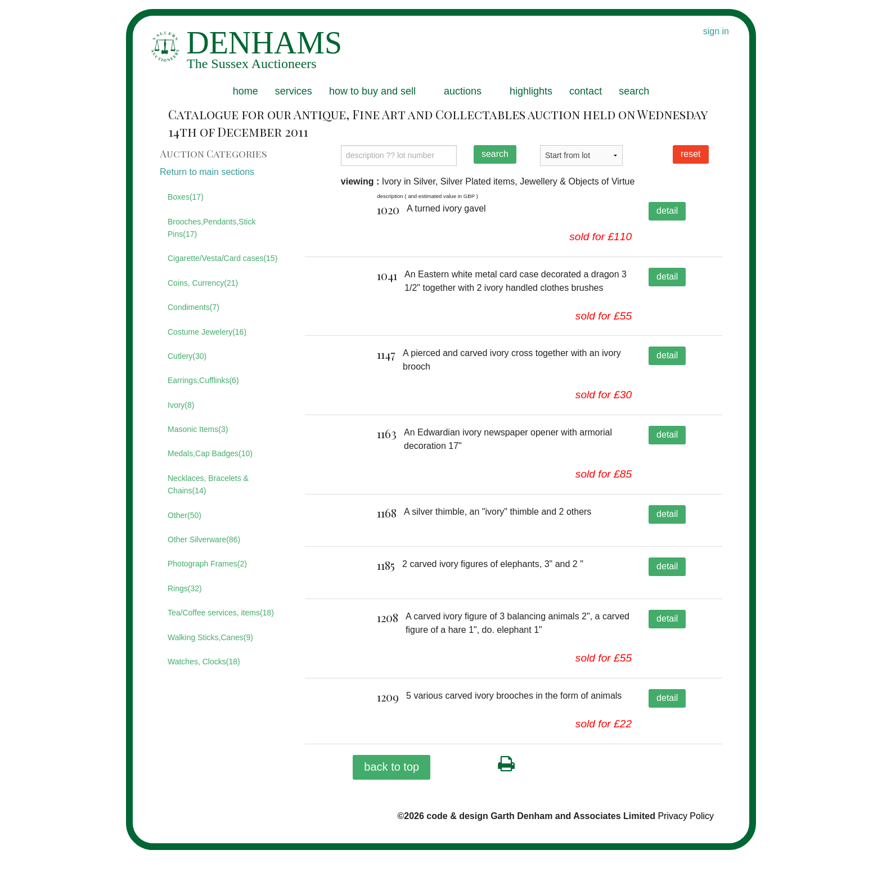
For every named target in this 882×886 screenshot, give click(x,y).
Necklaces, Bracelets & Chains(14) (208, 484)
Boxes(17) (186, 196)
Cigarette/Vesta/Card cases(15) (222, 258)
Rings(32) (185, 588)
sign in (716, 31)
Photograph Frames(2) (207, 563)
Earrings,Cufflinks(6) (203, 380)
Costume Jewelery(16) (207, 331)
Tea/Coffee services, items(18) (221, 612)
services (293, 91)
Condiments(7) (193, 307)
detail (667, 210)
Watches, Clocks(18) (204, 661)
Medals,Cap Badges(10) (210, 453)
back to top (391, 802)
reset (691, 154)
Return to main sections (207, 172)
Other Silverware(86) (204, 539)
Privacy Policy (686, 851)
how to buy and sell (372, 91)
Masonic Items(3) (198, 429)
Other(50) (184, 515)
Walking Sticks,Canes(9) (210, 637)
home (245, 91)
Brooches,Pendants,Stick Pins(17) (211, 228)
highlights (531, 91)
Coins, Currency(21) (203, 282)
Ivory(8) (181, 405)
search (634, 91)
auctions (463, 91)
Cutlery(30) (187, 356)
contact (585, 91)
